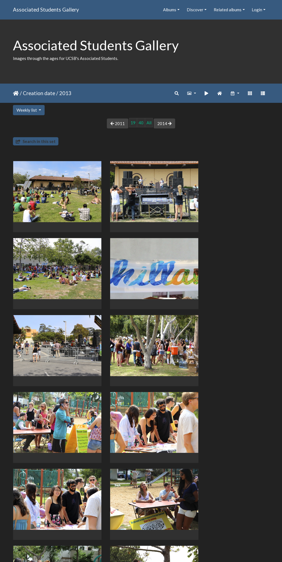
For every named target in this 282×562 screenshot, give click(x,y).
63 (159, 529)
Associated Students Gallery (46, 9)
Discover (195, 9)
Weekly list (27, 110)
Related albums (228, 9)
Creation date (39, 93)
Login (257, 9)
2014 (164, 123)
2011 (117, 123)
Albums (169, 9)
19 (133, 122)
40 (141, 122)
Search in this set (36, 141)
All (149, 122)
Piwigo (152, 550)
